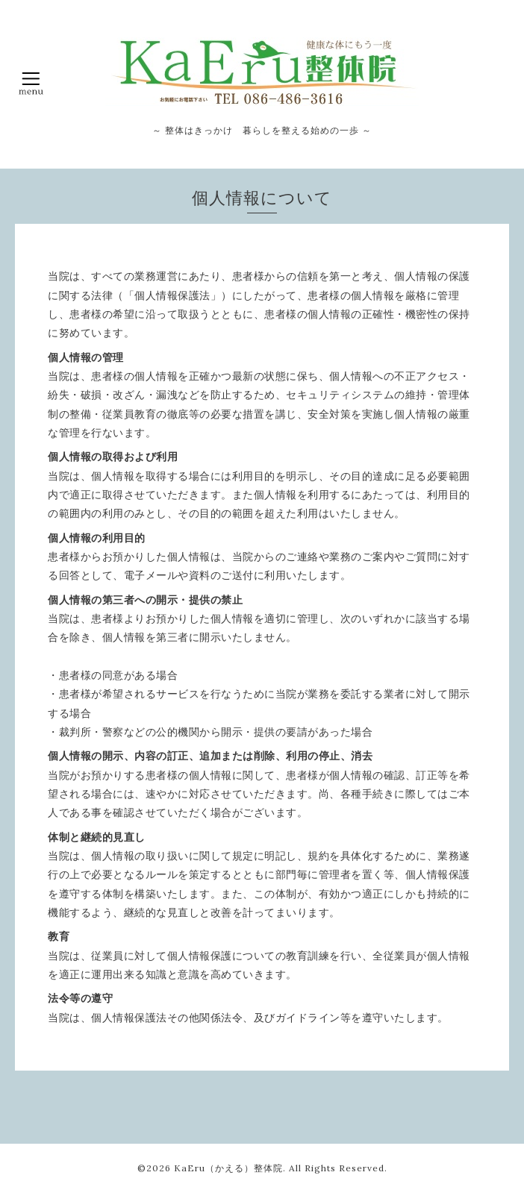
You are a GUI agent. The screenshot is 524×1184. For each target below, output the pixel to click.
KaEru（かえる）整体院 (228, 1168)
